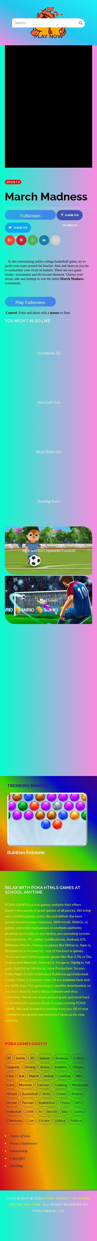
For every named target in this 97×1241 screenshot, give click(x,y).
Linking (60, 1120)
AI (40, 1111)
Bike (65, 1111)
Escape (44, 1120)
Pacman (28, 1103)
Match (34, 1076)
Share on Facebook (69, 216)
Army (47, 1094)
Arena (44, 1067)
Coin (30, 1120)
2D (32, 1058)
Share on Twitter (18, 229)
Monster (25, 1085)
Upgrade (13, 1067)
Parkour (76, 1120)
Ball (21, 1076)
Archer (12, 1103)
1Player (78, 1067)
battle (20, 1058)
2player (44, 1058)
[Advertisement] (45, 722)
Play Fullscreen (30, 302)
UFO (78, 1103)
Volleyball (14, 1111)
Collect (78, 1058)
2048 (30, 1111)
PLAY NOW (48, 36)
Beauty (77, 1094)
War (78, 1076)
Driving (30, 1067)
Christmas (14, 1120)
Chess (65, 1103)
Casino (78, 1111)
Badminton (47, 1103)
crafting (65, 1076)
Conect (61, 1094)
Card (10, 1085)
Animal (49, 1076)
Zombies (60, 1067)
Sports (13, 182)
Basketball (30, 1094)
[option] (48, 824)
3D (9, 1058)
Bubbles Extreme (26, 852)
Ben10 (52, 1111)
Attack (12, 1094)
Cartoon (43, 1085)
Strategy (62, 1058)
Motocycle (80, 1085)
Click (10, 1076)
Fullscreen (30, 215)
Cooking (60, 1085)
